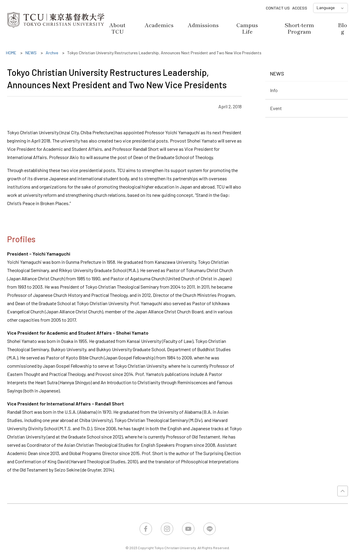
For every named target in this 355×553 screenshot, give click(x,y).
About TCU (117, 28)
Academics (159, 25)
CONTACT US (278, 7)
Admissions (203, 25)
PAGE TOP (342, 491)
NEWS (277, 73)
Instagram (167, 529)
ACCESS (299, 7)
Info (274, 90)
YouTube (188, 529)
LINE (209, 529)
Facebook (146, 529)
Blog (342, 28)
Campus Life (247, 28)
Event (276, 108)
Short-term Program (299, 28)
